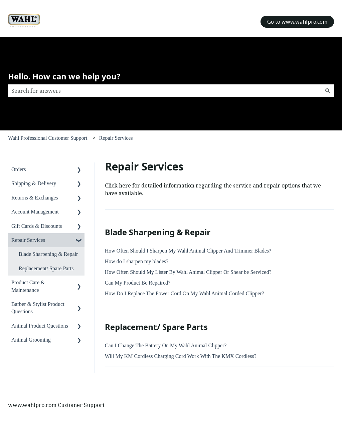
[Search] (327, 90)
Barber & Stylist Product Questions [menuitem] (37, 307)
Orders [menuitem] (18, 169)
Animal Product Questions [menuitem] (39, 326)
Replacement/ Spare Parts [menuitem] (46, 268)
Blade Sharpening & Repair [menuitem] (48, 254)
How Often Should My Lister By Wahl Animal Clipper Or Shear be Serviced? (188, 272)
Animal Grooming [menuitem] (31, 340)
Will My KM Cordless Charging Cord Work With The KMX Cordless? (180, 356)
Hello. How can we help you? (64, 76)
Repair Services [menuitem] (28, 240)
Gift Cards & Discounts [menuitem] (36, 226)
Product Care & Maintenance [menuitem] (28, 286)
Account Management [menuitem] (35, 211)
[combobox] (164, 90)
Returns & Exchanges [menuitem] (34, 197)
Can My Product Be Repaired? (137, 283)
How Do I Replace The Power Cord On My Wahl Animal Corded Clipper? (184, 293)
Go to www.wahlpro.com (297, 21)
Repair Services (116, 138)
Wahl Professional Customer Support (47, 138)
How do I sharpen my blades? (137, 261)
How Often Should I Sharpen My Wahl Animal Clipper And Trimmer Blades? (188, 251)
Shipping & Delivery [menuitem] (33, 183)
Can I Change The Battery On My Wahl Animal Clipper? (166, 345)
